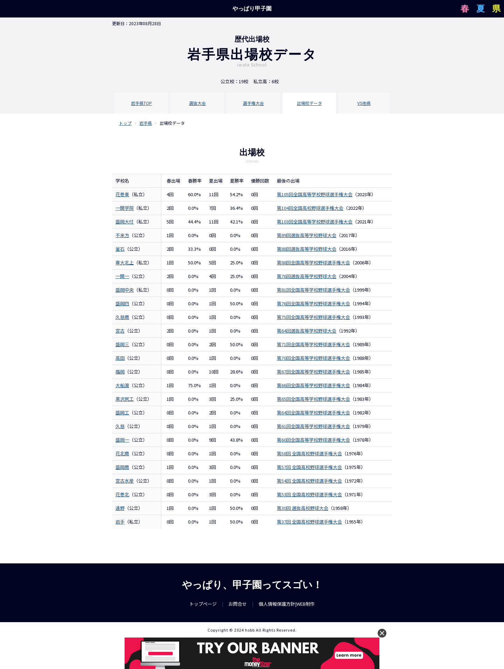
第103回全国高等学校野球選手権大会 (314, 221)
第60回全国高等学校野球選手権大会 (313, 439)
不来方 (122, 235)
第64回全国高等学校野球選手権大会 (313, 412)
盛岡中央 (124, 289)
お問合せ (238, 603)
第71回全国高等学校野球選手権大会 (313, 344)
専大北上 (124, 262)
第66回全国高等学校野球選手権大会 (313, 385)
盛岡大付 (124, 221)
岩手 (120, 521)
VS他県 (364, 103)
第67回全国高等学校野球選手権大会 (313, 371)
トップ (125, 123)
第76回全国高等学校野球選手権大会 (313, 303)
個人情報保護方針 (277, 603)
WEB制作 (305, 603)
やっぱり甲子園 (252, 9)
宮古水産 (124, 480)
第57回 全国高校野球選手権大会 (309, 467)
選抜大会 (197, 103)
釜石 (120, 248)
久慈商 (122, 317)
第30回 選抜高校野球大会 (302, 508)
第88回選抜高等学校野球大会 (306, 248)
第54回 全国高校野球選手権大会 (309, 480)
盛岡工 (122, 412)
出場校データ (309, 103)
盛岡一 (122, 439)
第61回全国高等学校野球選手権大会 (313, 426)
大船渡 (122, 385)
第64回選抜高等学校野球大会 (306, 330)
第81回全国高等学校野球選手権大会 (313, 289)
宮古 (120, 330)
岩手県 (145, 123)
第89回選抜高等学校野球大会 (306, 235)
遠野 (120, 508)
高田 (120, 358)
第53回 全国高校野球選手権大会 (309, 494)
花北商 (122, 453)
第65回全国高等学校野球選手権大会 (313, 399)
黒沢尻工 (124, 399)
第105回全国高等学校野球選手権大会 (314, 194)
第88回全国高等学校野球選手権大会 (313, 262)
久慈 (120, 426)
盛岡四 (122, 303)
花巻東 (122, 194)
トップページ (203, 603)
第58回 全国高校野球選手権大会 (309, 453)
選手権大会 (253, 103)
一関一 (122, 276)
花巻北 (122, 494)
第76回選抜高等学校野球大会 (306, 276)
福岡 (120, 371)
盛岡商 (122, 467)
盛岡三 (122, 344)
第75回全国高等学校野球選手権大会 (313, 317)
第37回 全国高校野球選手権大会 (309, 521)
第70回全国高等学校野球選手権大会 (313, 358)
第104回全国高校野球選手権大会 (310, 208)
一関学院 (124, 208)
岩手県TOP (141, 103)
